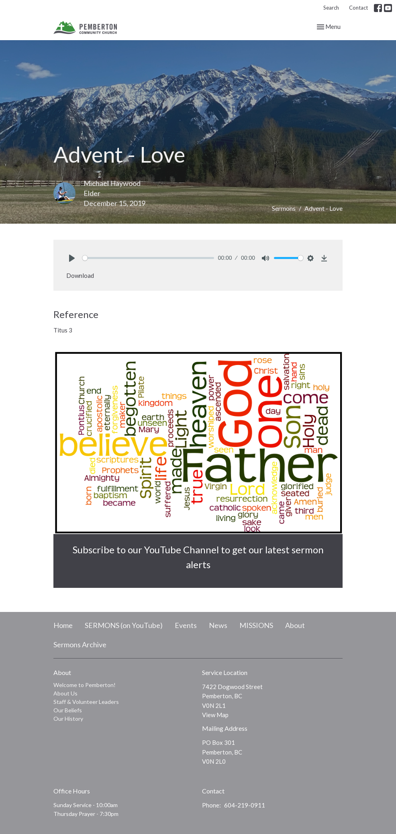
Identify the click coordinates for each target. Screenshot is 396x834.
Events (186, 625)
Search (331, 7)
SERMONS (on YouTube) (124, 625)
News (218, 625)
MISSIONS (256, 625)
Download (80, 275)
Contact (358, 7)
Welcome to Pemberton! (84, 684)
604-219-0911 (244, 805)
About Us (65, 693)
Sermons (284, 208)
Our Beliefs (67, 710)
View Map (215, 714)
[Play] (71, 258)
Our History (68, 718)
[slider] (148, 258)
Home (63, 625)
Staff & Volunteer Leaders (86, 701)
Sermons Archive (79, 644)
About (295, 625)
